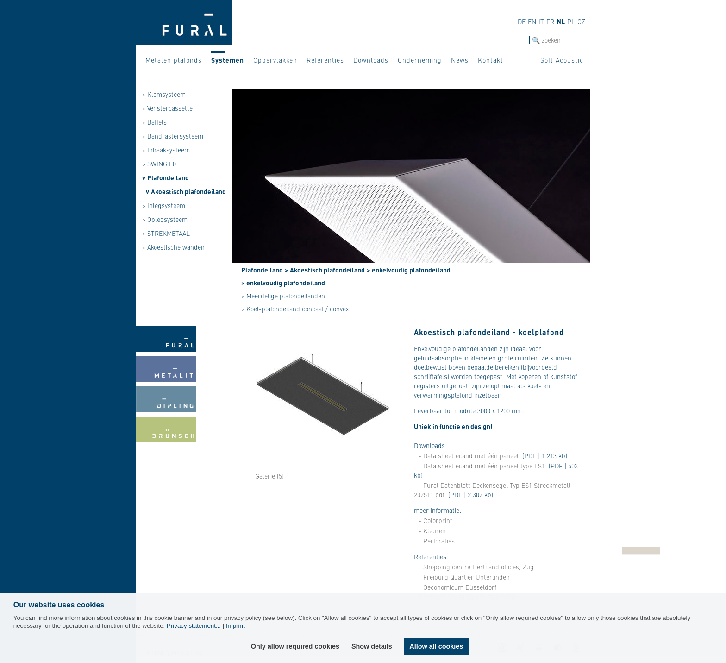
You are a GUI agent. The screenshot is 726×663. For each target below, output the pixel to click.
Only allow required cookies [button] (295, 646)
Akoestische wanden (176, 247)
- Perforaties (437, 540)
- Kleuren (432, 530)
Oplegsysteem (167, 219)
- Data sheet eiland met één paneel (469, 455)
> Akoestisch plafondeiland (325, 269)
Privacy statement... (194, 625)
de (522, 21)
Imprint (235, 625)
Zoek (521, 40)
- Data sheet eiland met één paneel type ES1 (482, 465)
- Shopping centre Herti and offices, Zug (476, 566)
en (532, 21)
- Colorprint (435, 520)
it (541, 21)
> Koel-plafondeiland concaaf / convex (295, 308)
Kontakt (490, 59)
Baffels (157, 121)
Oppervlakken (275, 59)
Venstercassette (170, 108)
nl (561, 20)
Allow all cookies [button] (436, 646)
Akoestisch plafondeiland (188, 191)
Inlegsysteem (166, 205)
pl (571, 21)
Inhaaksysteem (168, 149)
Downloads (370, 59)
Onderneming (420, 59)
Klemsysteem (166, 94)
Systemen (227, 59)
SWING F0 (161, 163)
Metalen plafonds (173, 59)
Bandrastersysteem (175, 135)
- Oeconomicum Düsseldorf (457, 587)
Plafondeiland (168, 177)
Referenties (325, 59)
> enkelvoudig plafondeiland (409, 269)
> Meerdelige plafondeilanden (283, 295)
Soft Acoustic (561, 59)
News (460, 59)
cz (581, 21)
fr (550, 21)
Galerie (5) (269, 475)
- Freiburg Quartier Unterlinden (464, 576)
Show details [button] (371, 646)
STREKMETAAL (168, 233)
